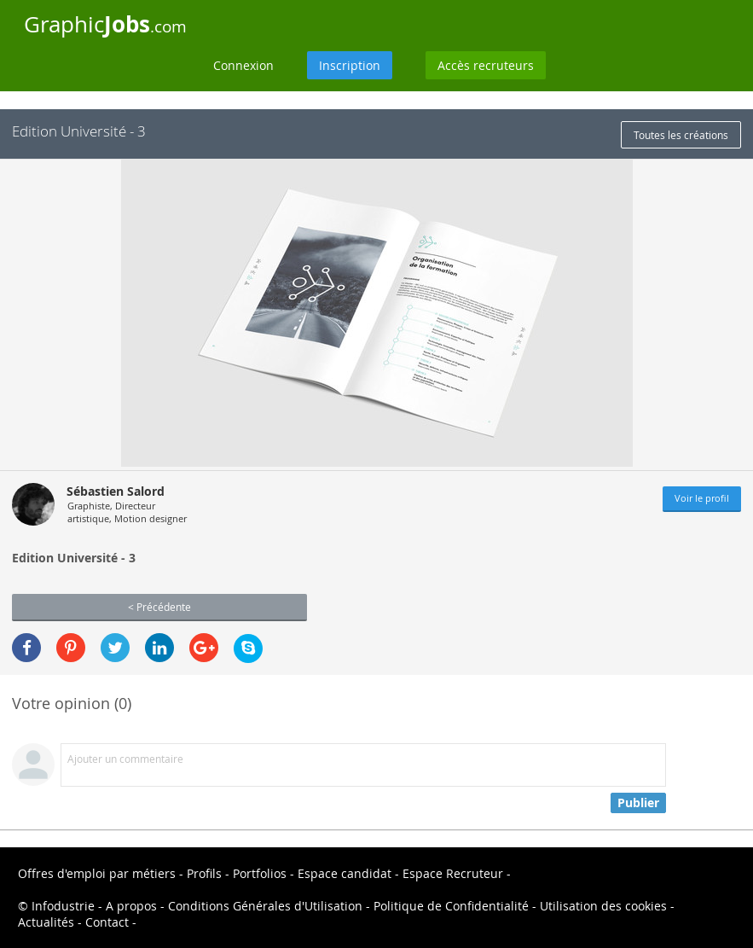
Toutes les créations (681, 135)
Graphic (105, 24)
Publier (638, 802)
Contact (107, 922)
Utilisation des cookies (603, 906)
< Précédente (159, 607)
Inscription (349, 65)
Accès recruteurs (485, 65)
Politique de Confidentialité (451, 906)
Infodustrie (63, 906)
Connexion (243, 65)
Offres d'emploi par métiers (97, 873)
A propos (131, 906)
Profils (204, 873)
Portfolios (260, 873)
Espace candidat (344, 873)
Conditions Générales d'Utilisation (265, 906)
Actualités (46, 922)
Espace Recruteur (453, 873)
